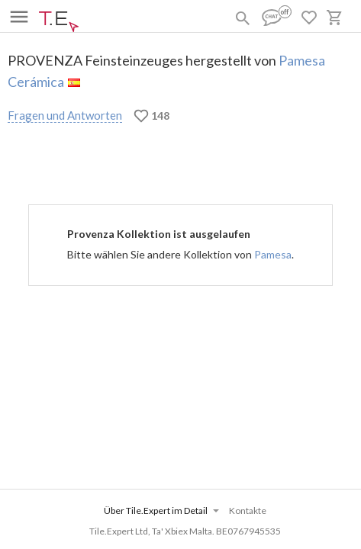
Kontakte (247, 510)
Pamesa (273, 254)
